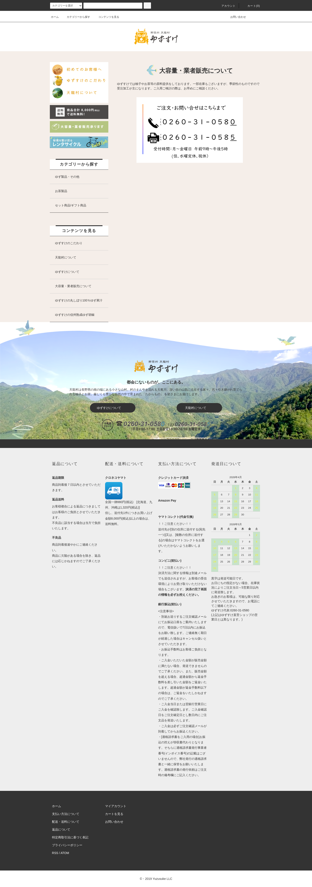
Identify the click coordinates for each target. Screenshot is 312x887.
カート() (251, 5)
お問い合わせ (235, 16)
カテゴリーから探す (76, 16)
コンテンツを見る (106, 16)
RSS (55, 853)
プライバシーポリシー (67, 845)
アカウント (226, 5)
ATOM (65, 853)
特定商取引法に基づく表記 (70, 837)
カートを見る (114, 814)
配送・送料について (65, 821)
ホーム (55, 16)
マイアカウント (115, 806)
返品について (61, 829)
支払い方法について (65, 814)
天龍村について (202, 407)
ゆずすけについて (114, 407)
